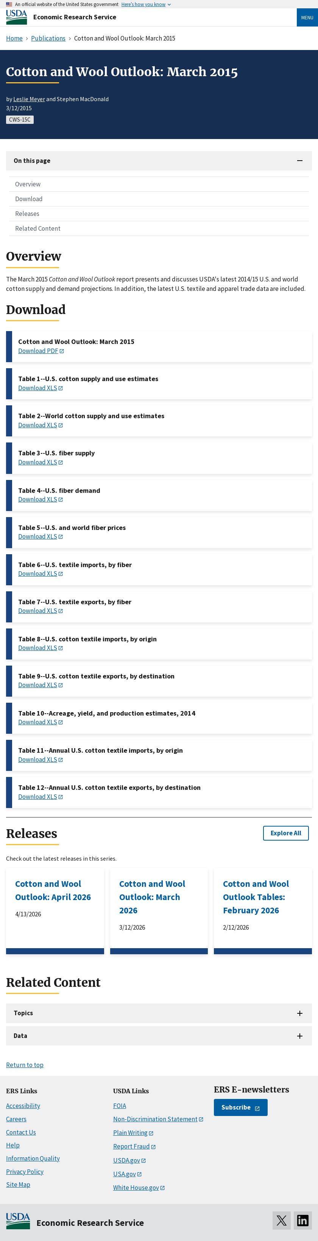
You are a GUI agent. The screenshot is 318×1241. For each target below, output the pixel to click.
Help (13, 1145)
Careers (16, 1119)
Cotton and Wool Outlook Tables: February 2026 (256, 897)
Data (20, 1036)
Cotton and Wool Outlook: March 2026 (152, 897)
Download (29, 199)
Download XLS (37, 388)
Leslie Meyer (29, 99)
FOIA (119, 1106)
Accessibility (23, 1106)
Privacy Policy (25, 1172)
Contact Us (21, 1132)
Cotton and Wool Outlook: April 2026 (53, 890)
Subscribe (236, 1107)
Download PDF (38, 351)
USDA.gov (126, 1160)
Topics (23, 1013)
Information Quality (33, 1158)
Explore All (286, 833)
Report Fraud (131, 1146)
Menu (307, 17)
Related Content (38, 228)
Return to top (25, 1065)
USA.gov (124, 1174)
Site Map (18, 1184)
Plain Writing (130, 1132)
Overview (28, 184)
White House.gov (136, 1187)
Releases (27, 213)
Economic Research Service (74, 17)
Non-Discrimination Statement (155, 1119)
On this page (32, 160)
